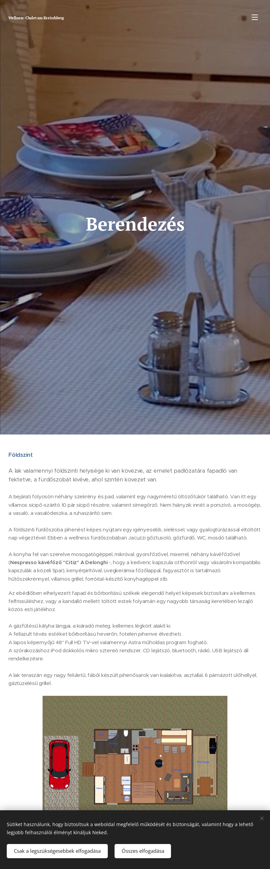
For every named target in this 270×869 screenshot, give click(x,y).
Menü (255, 17)
